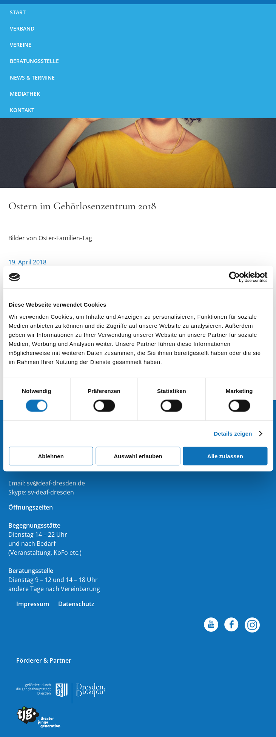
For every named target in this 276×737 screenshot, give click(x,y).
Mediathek (25, 93)
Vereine (20, 44)
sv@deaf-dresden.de (56, 483)
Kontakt (22, 110)
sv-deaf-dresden (51, 492)
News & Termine (32, 77)
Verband (22, 28)
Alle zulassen (225, 456)
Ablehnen (51, 456)
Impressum (32, 604)
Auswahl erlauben (138, 456)
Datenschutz (76, 604)
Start (18, 12)
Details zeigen (233, 433)
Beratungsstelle (34, 60)
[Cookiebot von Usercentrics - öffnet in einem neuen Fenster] (234, 277)
